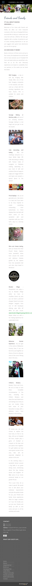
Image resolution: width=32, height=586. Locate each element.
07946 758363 (8, 524)
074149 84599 (8, 525)
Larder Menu (6, 571)
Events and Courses (8, 577)
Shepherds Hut (7, 565)
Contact (5, 579)
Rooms (5, 563)
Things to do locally (8, 573)
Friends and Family (8, 575)
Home (5, 561)
